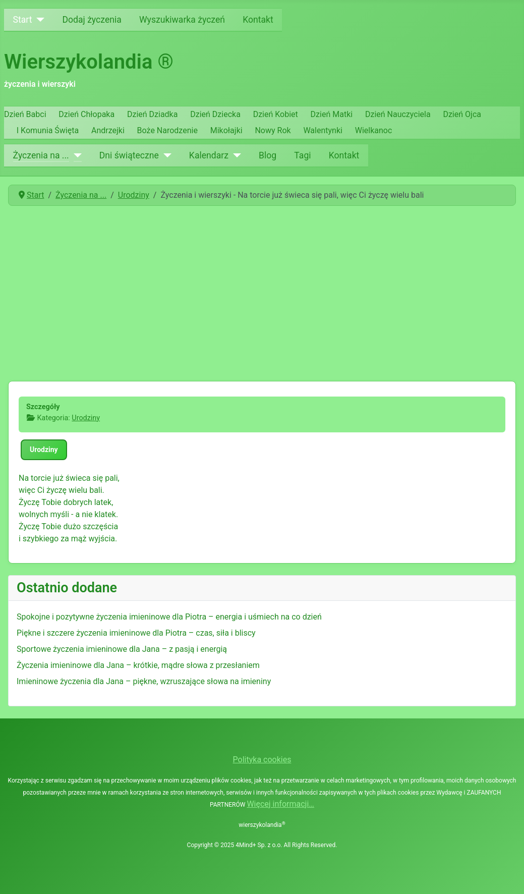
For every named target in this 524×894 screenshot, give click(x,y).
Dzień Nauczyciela (398, 114)
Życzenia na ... (41, 155)
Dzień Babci (25, 114)
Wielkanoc (373, 130)
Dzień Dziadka (152, 114)
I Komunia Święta (48, 130)
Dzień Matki (332, 114)
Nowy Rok (272, 130)
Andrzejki (108, 130)
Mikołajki (226, 130)
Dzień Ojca (462, 114)
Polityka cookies (262, 759)
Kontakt (258, 20)
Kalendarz (208, 155)
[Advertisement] (262, 289)
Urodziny (86, 418)
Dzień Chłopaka (86, 114)
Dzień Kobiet (275, 114)
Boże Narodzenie (167, 130)
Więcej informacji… (280, 804)
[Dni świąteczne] (165, 155)
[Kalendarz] (234, 155)
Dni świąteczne (129, 155)
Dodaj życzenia (92, 20)
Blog (267, 155)
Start (22, 20)
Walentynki (322, 130)
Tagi (302, 155)
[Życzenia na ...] (75, 155)
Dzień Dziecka (215, 114)
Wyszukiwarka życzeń (182, 20)
